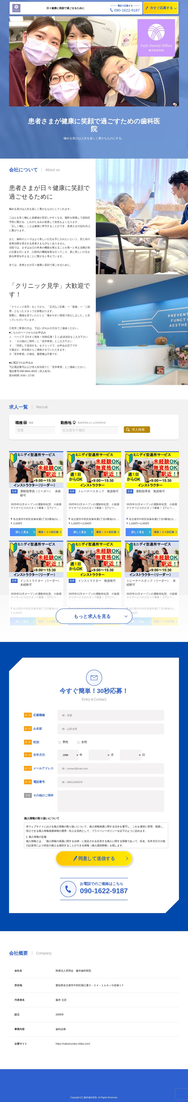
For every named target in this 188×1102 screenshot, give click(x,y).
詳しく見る (22, 532)
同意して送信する (94, 859)
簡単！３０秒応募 (48, 532)
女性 (82, 742)
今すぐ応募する (158, 8)
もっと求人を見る (92, 616)
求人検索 (138, 429)
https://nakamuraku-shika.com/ (73, 1043)
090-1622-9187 (125, 10)
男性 (63, 742)
